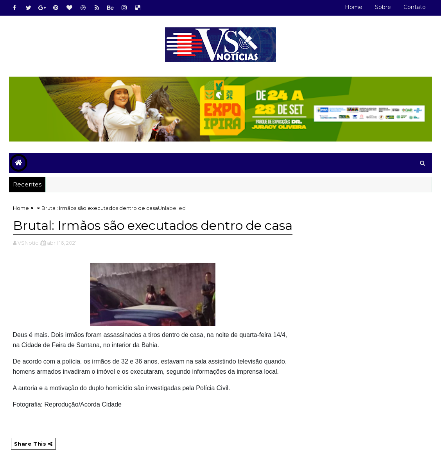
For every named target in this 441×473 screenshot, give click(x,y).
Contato (414, 7)
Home (353, 7)
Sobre (383, 7)
